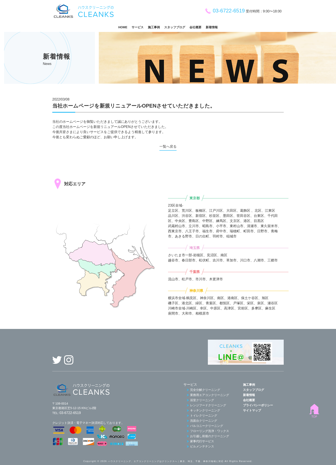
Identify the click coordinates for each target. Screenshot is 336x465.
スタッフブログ (174, 27)
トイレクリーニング (202, 415)
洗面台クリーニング (202, 420)
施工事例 (154, 27)
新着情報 (212, 27)
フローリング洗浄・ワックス (208, 431)
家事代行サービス (200, 441)
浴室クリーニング (200, 400)
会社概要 (195, 27)
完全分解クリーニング (203, 390)
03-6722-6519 (225, 11)
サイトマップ (252, 410)
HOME (122, 27)
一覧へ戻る (168, 146)
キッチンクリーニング (203, 410)
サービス (138, 27)
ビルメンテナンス (200, 446)
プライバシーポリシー (258, 405)
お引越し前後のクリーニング (208, 436)
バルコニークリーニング (205, 426)
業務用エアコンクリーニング (208, 395)
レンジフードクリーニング (206, 405)
